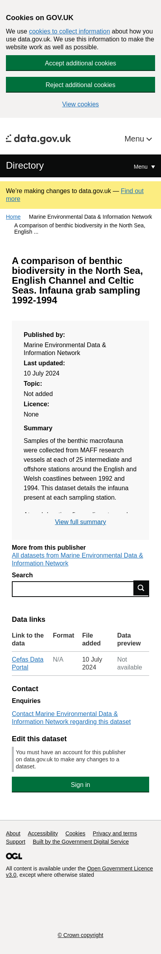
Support (15, 842)
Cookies (76, 833)
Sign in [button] (80, 784)
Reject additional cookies (81, 85)
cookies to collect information (69, 31)
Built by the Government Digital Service (81, 842)
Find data (141, 587)
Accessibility (43, 833)
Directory (25, 165)
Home (13, 217)
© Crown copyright (80, 935)
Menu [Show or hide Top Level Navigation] (141, 167)
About (13, 833)
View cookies (80, 104)
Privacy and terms (115, 833)
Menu (135, 138)
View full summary (80, 522)
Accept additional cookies (80, 63)
